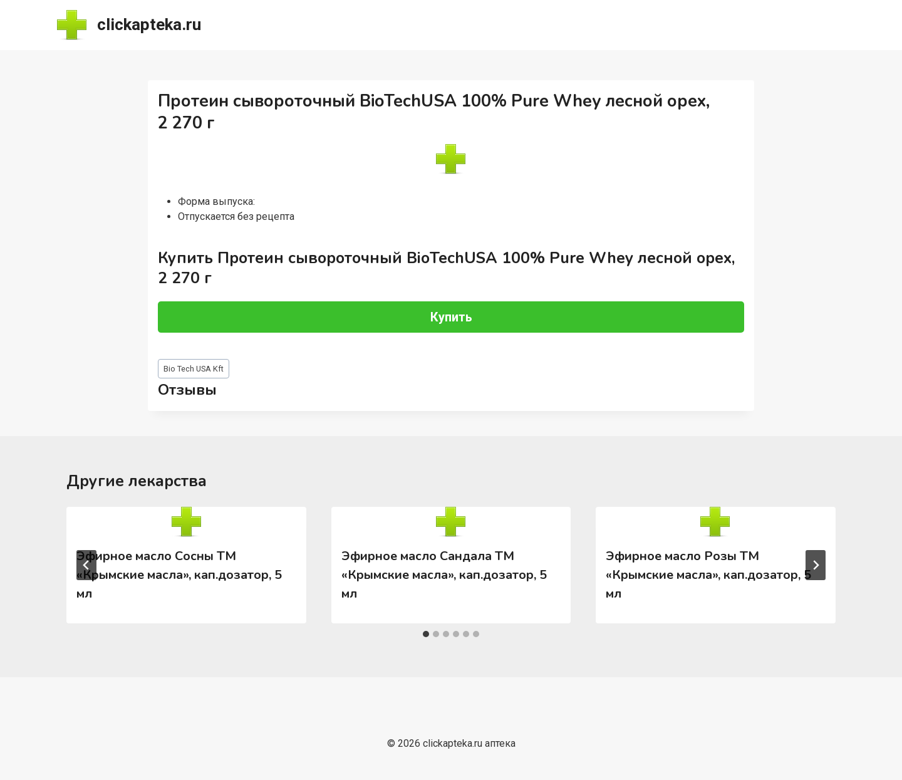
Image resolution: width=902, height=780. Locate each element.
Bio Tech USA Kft (193, 368)
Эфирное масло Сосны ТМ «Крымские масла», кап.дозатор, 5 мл (179, 575)
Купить (451, 317)
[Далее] (816, 565)
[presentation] (186, 522)
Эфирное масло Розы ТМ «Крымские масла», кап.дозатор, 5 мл (708, 575)
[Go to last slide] (86, 565)
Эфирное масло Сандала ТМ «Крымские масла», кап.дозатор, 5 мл (444, 575)
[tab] (426, 634)
